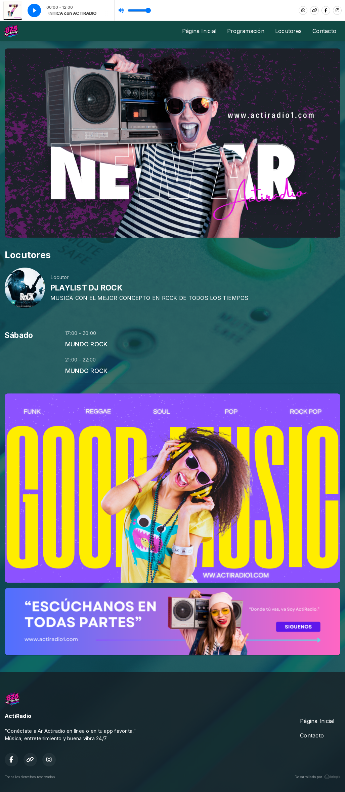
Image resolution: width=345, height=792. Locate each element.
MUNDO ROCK (86, 344)
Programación (245, 31)
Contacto (324, 31)
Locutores (288, 31)
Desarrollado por (317, 776)
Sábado (19, 335)
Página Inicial (199, 31)
